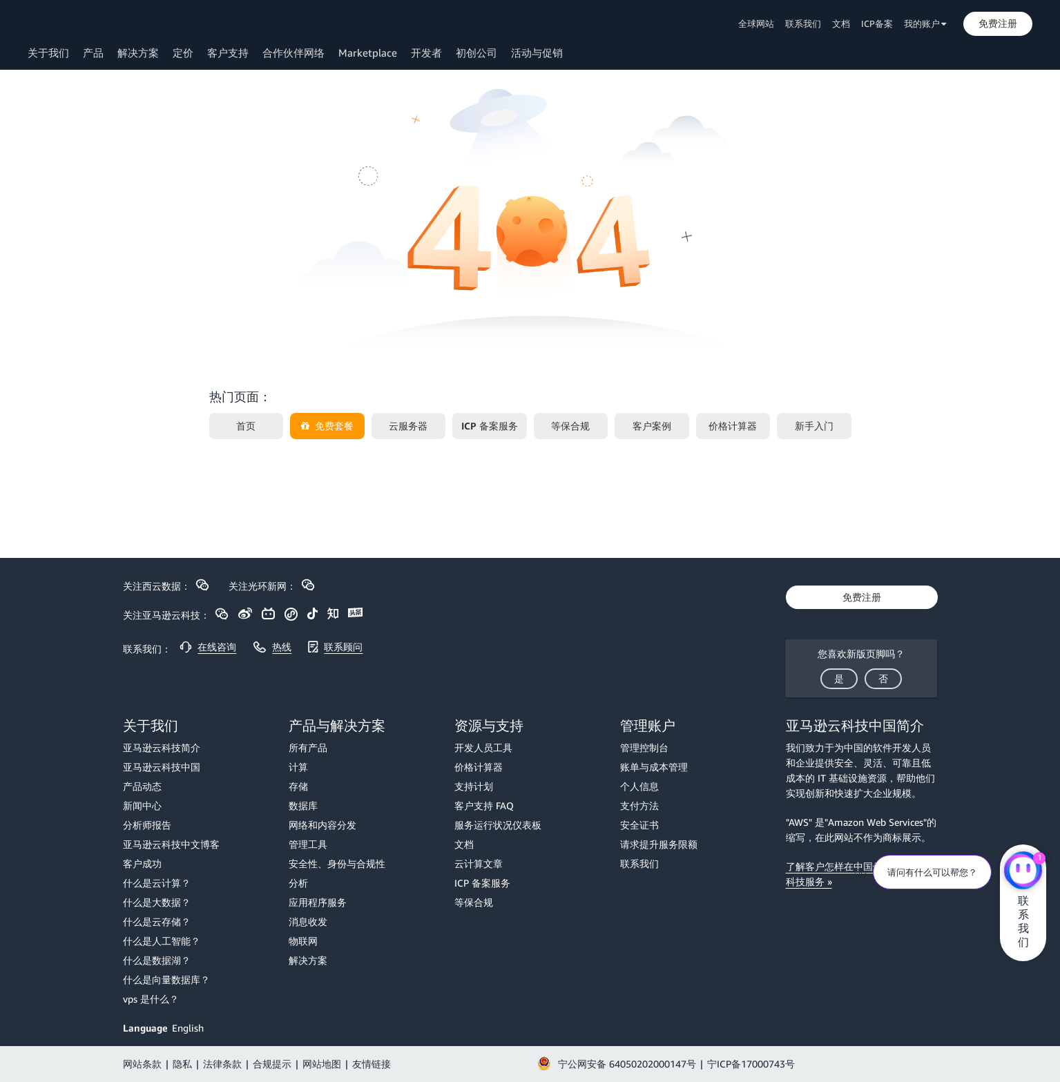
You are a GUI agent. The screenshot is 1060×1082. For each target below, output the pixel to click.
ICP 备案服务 (482, 883)
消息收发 (308, 921)
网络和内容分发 (322, 825)
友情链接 (371, 1064)
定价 (183, 52)
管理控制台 (644, 747)
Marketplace (367, 52)
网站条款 (142, 1064)
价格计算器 (478, 767)
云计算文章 (478, 863)
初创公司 (476, 52)
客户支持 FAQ (484, 805)
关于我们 (48, 52)
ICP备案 (877, 23)
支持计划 (473, 786)
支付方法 (639, 805)
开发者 (426, 52)
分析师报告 (147, 825)
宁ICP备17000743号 (751, 1064)
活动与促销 (537, 52)
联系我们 (803, 23)
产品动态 (142, 786)
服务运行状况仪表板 (497, 825)
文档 (841, 23)
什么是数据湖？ (157, 960)
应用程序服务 (318, 902)
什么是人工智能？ (161, 941)
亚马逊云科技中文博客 (171, 844)
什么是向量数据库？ (166, 979)
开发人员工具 (483, 747)
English (188, 1028)
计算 (298, 767)
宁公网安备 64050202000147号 (627, 1064)
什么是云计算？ (157, 883)
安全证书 (639, 825)
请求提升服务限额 (658, 844)
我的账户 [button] (925, 23)
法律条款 (222, 1064)
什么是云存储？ (157, 921)
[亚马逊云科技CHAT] (1023, 872)
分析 (298, 883)
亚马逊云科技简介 (161, 747)
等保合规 (473, 902)
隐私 (182, 1064)
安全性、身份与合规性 (337, 863)
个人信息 (639, 786)
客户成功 (142, 863)
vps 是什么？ (151, 999)
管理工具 (308, 844)
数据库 (303, 805)
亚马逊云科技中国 (161, 767)
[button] (997, 23)
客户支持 (228, 52)
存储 (298, 786)
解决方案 (138, 52)
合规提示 (272, 1064)
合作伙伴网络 (293, 52)
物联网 (303, 941)
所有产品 (308, 747)
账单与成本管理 (654, 767)
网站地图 (321, 1064)
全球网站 (756, 23)
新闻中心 (142, 805)
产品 (93, 52)
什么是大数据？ (157, 902)
